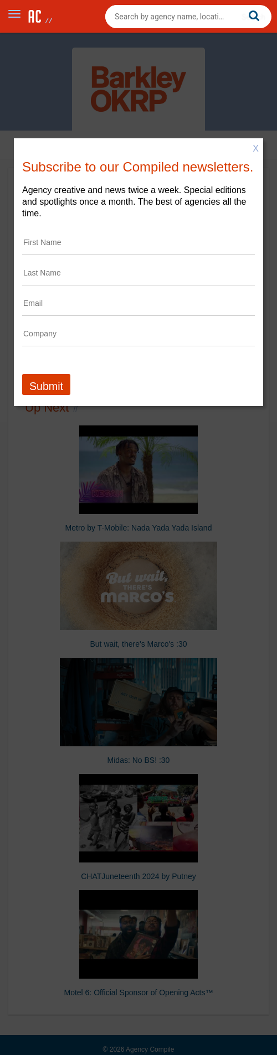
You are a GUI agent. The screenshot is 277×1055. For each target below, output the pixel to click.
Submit (46, 386)
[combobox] (188, 16)
